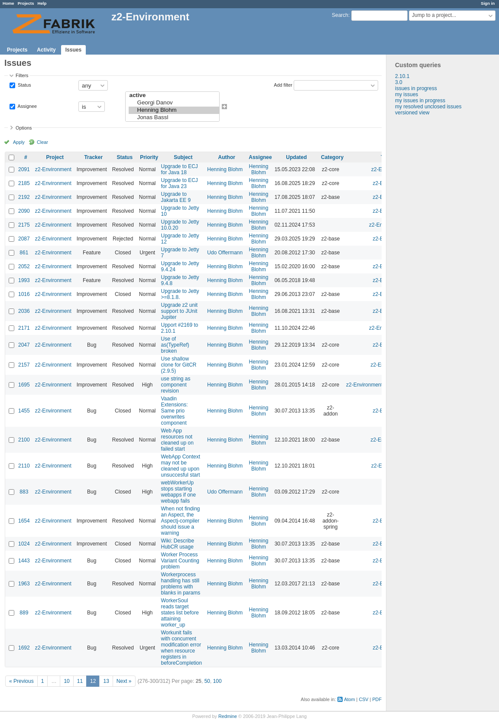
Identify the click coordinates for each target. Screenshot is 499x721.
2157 (24, 365)
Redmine (227, 716)
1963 (24, 584)
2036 (24, 311)
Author (226, 157)
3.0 (398, 82)
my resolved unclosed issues (428, 107)
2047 (24, 345)
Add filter (283, 85)
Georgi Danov (174, 103)
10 (66, 681)
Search (340, 15)
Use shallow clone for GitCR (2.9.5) (178, 365)
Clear (42, 142)
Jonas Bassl (174, 117)
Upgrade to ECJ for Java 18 (179, 169)
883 (23, 492)
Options (24, 127)
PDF (377, 699)
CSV (363, 699)
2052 (24, 266)
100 (217, 681)
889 (23, 613)
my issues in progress (420, 100)
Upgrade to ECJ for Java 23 (179, 183)
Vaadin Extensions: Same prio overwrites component (174, 411)
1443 (24, 561)
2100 (24, 440)
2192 (24, 197)
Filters (22, 75)
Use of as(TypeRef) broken (175, 345)
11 (80, 681)
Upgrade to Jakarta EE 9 (176, 197)
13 (106, 681)
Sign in (488, 3)
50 (207, 681)
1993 (24, 280)
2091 (24, 169)
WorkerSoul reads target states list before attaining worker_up (179, 613)
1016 (24, 294)
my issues (406, 94)
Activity (46, 50)
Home (8, 3)
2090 (24, 211)
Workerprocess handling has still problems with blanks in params (180, 584)
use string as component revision (175, 385)
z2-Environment (53, 169)
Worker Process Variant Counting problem (180, 561)
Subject (183, 157)
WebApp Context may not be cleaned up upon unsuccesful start (180, 466)
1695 (24, 385)
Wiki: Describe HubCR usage (177, 544)
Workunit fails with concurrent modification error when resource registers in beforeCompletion (181, 648)
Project (55, 157)
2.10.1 (402, 76)
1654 (24, 521)
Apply (19, 142)
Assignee (26, 106)
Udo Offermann (225, 253)
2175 (24, 225)
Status (23, 85)
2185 (24, 183)
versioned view (412, 113)
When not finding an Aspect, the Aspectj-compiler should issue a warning (180, 521)
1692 (24, 648)
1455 (24, 411)
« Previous (21, 681)
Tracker (93, 157)
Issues (73, 50)
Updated (296, 157)
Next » (124, 681)
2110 (24, 466)
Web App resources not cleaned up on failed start (177, 440)
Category (332, 157)
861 (23, 253)
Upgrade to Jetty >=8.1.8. (180, 294)
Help (42, 3)
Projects (26, 3)
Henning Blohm (174, 110)
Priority (149, 157)
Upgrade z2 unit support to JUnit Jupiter (179, 311)
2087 (24, 239)
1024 (24, 544)
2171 (24, 328)
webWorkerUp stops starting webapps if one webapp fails (178, 492)
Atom (349, 699)
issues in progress (416, 88)
